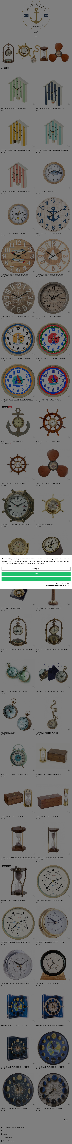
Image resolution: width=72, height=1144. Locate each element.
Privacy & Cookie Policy (63, 583)
